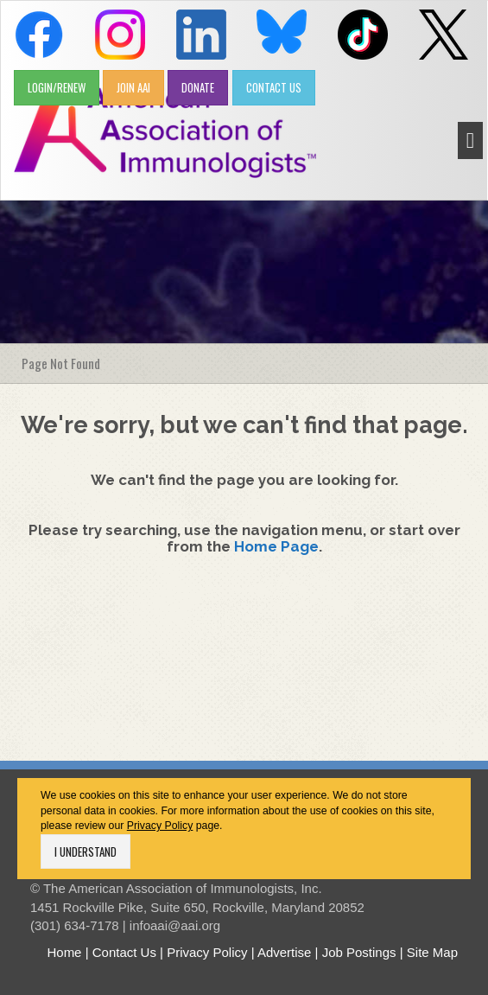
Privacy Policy (160, 826)
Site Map (432, 952)
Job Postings (359, 952)
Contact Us (124, 952)
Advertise (284, 952)
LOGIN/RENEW (57, 87)
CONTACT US (273, 87)
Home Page (276, 546)
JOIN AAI (133, 87)
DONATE (197, 87)
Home (64, 952)
